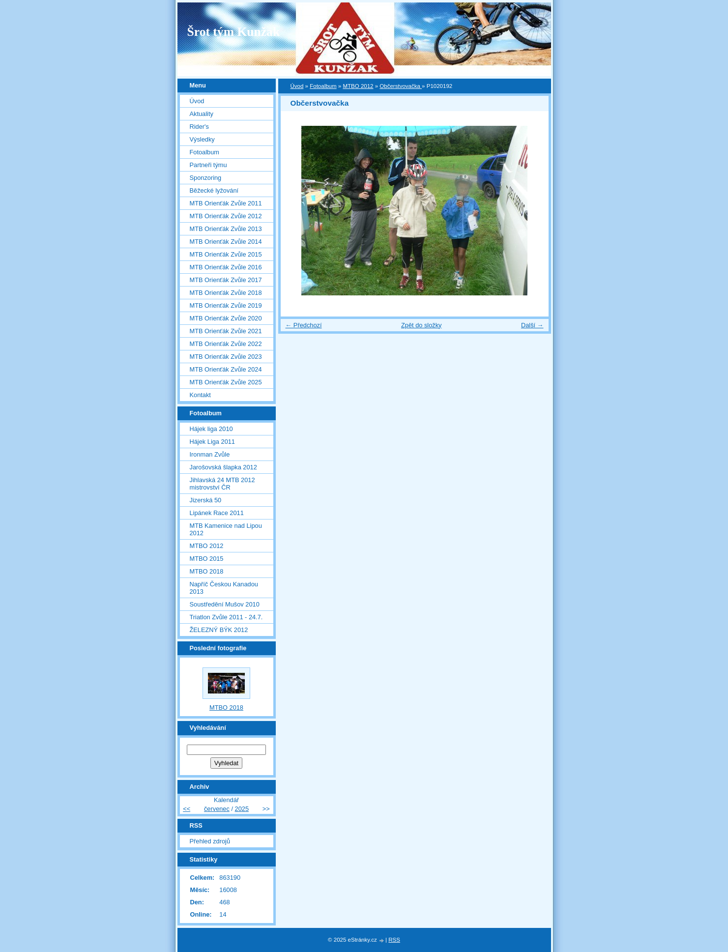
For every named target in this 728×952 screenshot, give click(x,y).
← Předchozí (304, 325)
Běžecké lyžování (214, 190)
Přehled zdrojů (210, 841)
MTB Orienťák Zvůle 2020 (226, 318)
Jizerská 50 (206, 500)
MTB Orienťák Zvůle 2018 (226, 292)
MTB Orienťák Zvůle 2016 (226, 267)
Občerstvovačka (400, 86)
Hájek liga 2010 (211, 429)
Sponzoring (206, 177)
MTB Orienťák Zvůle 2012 (226, 216)
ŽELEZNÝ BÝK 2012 (219, 630)
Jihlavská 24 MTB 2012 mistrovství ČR (222, 483)
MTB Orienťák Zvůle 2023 (226, 356)
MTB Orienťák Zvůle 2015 (226, 254)
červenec (217, 808)
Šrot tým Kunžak (233, 32)
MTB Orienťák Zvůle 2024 (226, 369)
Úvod (297, 86)
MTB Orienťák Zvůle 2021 (226, 331)
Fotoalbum (323, 86)
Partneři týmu (208, 165)
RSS (394, 940)
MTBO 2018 (207, 571)
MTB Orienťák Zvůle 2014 (226, 241)
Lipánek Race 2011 (217, 513)
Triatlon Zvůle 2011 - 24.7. (226, 617)
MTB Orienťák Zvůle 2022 (226, 343)
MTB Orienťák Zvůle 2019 (226, 305)
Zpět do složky (421, 325)
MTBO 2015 (207, 558)
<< (186, 808)
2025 (242, 808)
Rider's (199, 126)
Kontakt (200, 395)
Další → (532, 325)
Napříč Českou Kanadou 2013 (224, 587)
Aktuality (201, 113)
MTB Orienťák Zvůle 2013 (226, 228)
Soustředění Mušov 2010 (225, 604)
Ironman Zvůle (210, 454)
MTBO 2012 (358, 86)
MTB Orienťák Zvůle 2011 (226, 203)
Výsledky (202, 139)
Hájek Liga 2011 (212, 441)
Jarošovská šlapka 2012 (223, 467)
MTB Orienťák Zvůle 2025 (226, 382)
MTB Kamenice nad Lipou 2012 (226, 529)
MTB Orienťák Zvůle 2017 (226, 280)
